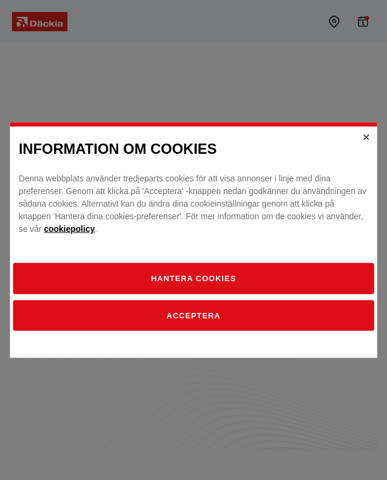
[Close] (367, 137)
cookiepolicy (69, 229)
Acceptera (194, 315)
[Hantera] (193, 278)
